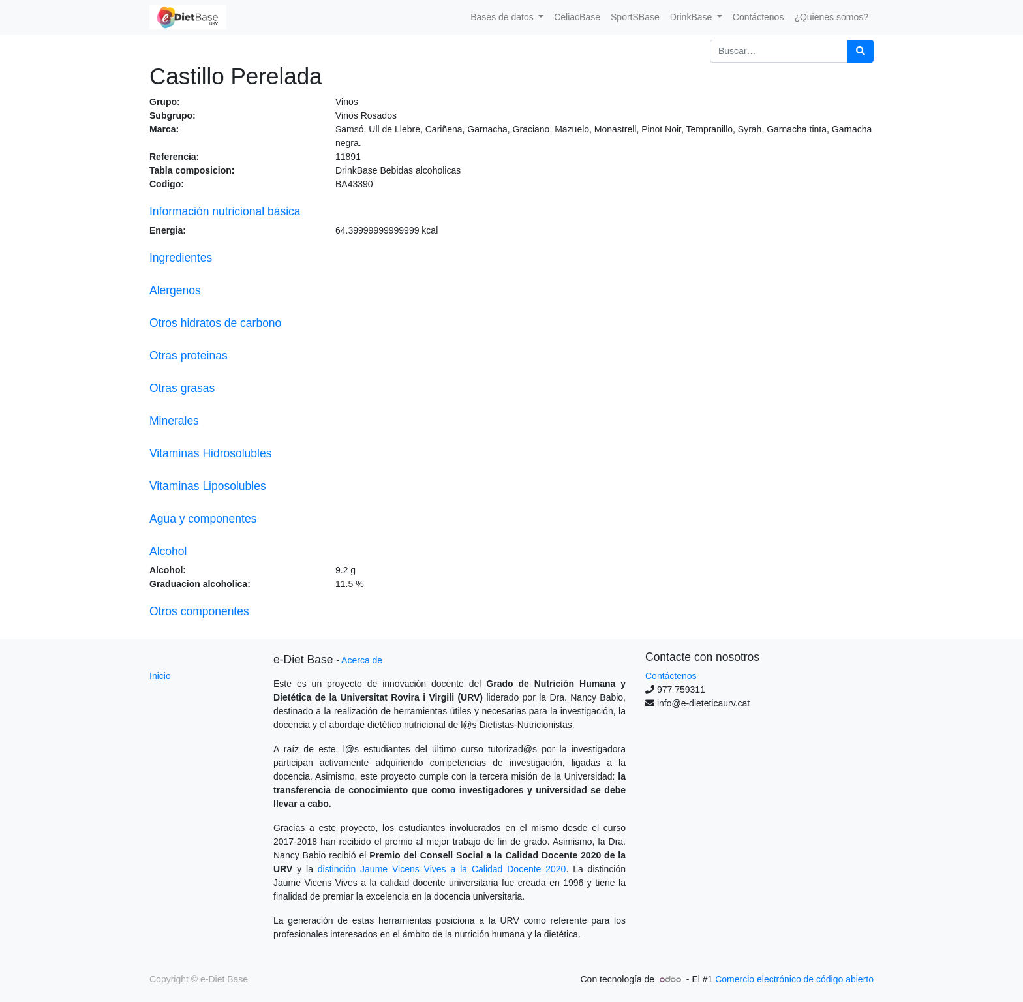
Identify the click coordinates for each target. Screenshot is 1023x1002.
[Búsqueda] (860, 51)
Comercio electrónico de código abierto (794, 979)
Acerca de (361, 660)
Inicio (160, 676)
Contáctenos (671, 676)
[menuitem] (577, 17)
